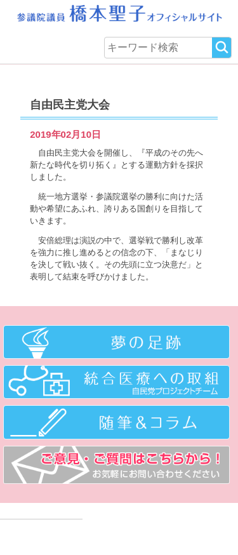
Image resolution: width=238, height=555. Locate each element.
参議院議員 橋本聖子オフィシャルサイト (119, 16)
